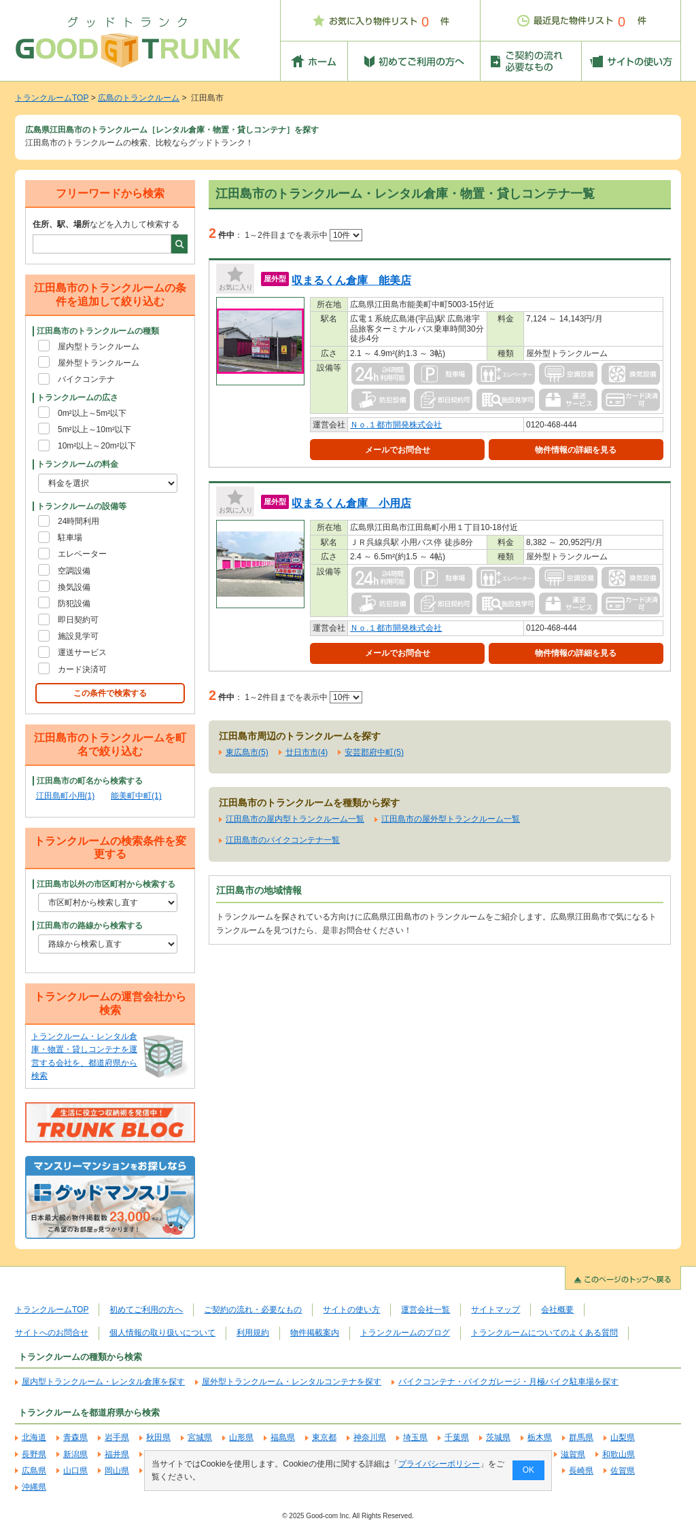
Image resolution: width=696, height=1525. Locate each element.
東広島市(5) (247, 752)
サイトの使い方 (351, 1309)
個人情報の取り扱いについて (162, 1332)
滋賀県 (573, 1454)
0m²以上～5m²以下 (92, 413)
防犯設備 (74, 603)
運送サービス (82, 652)
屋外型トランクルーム (98, 363)
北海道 (34, 1437)
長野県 (34, 1454)
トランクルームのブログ (405, 1332)
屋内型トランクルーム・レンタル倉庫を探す (103, 1381)
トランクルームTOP (51, 98)
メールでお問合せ (397, 450)
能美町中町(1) (136, 796)
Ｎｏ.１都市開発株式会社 (396, 425)
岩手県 (117, 1437)
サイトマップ (495, 1309)
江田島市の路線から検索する (90, 925)
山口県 (75, 1470)
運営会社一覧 (425, 1309)
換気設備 (74, 587)
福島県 (283, 1437)
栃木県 (539, 1437)
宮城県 (200, 1437)
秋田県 (158, 1437)
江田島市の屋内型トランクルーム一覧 (295, 819)
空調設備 (74, 571)
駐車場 (70, 537)
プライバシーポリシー (439, 1464)
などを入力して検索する (106, 224)
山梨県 (622, 1437)
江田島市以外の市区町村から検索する (106, 884)
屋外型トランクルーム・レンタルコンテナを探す (291, 1381)
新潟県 (75, 1454)
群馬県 (581, 1437)
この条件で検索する (110, 693)
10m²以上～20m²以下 (97, 446)
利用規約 (253, 1332)
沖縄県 (34, 1487)
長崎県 (581, 1470)
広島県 (34, 1470)
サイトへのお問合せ (51, 1332)
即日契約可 (78, 620)
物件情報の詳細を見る (575, 450)
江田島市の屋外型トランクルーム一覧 (450, 819)
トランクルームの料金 (77, 464)
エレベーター (82, 554)
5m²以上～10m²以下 (94, 429)
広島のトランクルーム (138, 98)
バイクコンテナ (86, 379)
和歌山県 (618, 1454)
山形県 (241, 1437)
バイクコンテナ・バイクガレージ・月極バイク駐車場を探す (508, 1381)
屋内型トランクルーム (98, 346)
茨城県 (498, 1437)
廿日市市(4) (306, 752)
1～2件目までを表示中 (303, 235)
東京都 (324, 1437)
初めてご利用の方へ (146, 1309)
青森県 (75, 1437)
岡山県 (117, 1470)
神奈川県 (369, 1437)
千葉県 (457, 1437)
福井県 (117, 1454)
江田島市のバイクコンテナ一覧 (283, 840)
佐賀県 (622, 1470)
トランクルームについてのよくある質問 (544, 1332)
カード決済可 (82, 669)
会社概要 (557, 1309)
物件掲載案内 (314, 1332)
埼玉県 (415, 1437)
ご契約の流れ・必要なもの (253, 1309)
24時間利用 (78, 521)
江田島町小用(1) (65, 796)
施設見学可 (78, 636)
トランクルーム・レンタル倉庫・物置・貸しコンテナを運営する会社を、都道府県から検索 (84, 1056)
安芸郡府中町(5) (374, 752)
